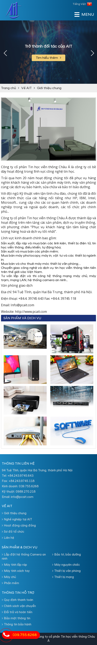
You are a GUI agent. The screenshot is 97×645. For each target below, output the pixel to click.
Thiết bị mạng (63, 577)
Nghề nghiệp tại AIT (17, 519)
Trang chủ (8, 88)
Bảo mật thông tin (16, 618)
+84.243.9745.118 (21, 481)
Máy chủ (9, 577)
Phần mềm (10, 583)
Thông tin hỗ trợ (18, 593)
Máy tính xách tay (16, 571)
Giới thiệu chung (49, 88)
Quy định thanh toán (17, 600)
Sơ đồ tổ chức (13, 532)
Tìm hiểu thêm (48, 58)
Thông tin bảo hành (16, 624)
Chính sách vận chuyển (19, 606)
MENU (81, 14)
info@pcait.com (22, 497)
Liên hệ (8, 538)
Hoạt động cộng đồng (19, 526)
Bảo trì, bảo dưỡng (66, 555)
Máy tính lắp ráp (14, 565)
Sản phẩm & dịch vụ (19, 547)
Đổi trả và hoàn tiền (17, 612)
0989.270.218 (25, 492)
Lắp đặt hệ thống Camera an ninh (24, 557)
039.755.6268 (28, 486)
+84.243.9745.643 (20, 476)
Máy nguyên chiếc (66, 565)
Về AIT (26, 88)
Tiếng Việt (82, 4)
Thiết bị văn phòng (66, 571)
